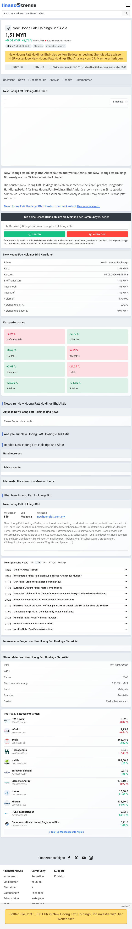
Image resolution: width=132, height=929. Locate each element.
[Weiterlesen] (126, 570)
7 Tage (52, 562)
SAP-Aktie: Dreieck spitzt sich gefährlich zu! (37, 582)
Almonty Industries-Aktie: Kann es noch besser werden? (43, 599)
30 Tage (62, 562)
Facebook (37, 893)
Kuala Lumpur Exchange (59, 41)
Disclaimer (9, 887)
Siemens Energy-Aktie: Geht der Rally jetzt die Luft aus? (43, 611)
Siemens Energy (21, 781)
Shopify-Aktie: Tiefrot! (25, 570)
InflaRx (16, 729)
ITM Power (18, 719)
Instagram (37, 898)
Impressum (10, 876)
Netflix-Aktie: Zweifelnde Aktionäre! (33, 629)
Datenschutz (11, 893)
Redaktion (37, 876)
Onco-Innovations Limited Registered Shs (35, 822)
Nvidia (15, 760)
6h (32, 562)
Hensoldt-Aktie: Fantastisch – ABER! (33, 623)
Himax (15, 791)
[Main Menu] (128, 5)
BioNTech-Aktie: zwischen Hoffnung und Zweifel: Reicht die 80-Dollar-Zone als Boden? (60, 605)
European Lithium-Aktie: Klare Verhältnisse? (37, 588)
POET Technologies (23, 812)
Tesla (15, 739)
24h (44, 562)
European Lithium (22, 770)
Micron (16, 801)
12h (38, 562)
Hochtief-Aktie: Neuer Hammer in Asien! (35, 618)
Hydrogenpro (19, 750)
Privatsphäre (11, 898)
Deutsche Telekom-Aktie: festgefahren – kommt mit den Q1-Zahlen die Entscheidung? (60, 593)
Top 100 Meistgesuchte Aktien (67, 832)
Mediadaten (10, 882)
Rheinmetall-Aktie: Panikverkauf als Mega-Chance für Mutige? (47, 576)
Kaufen (36, 234)
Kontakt (59, 876)
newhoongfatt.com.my (51, 517)
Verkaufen (99, 234)
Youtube (36, 882)
